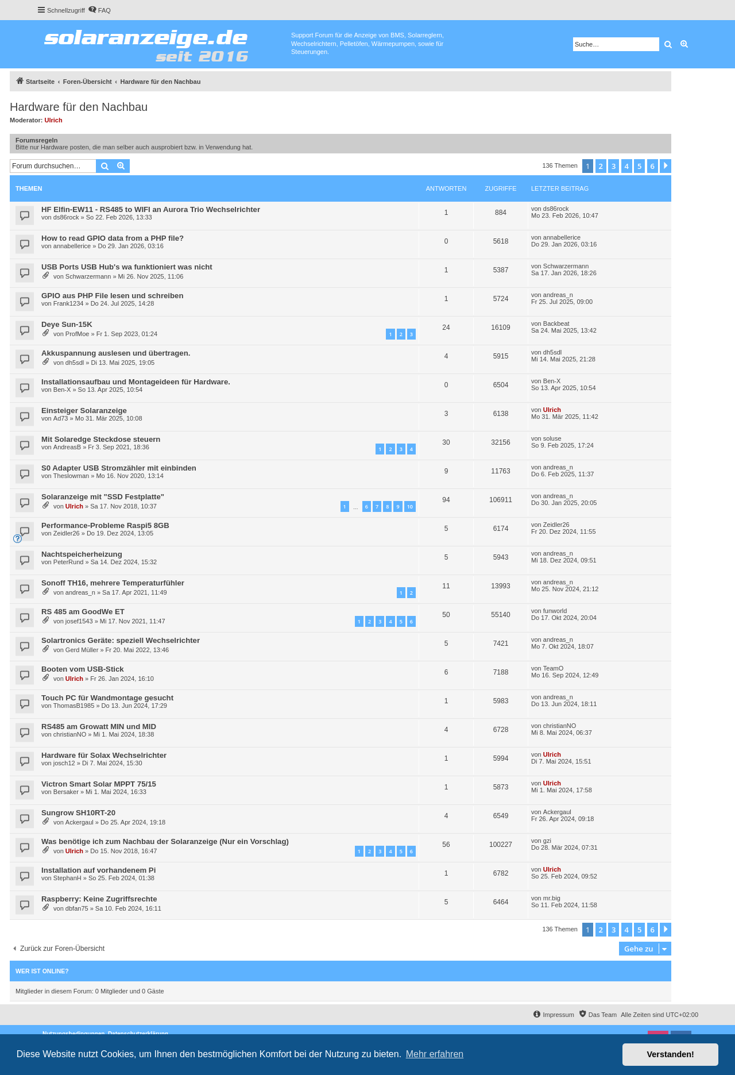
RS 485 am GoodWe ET (83, 611)
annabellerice (72, 245)
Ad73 (60, 418)
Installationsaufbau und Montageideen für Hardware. (135, 381)
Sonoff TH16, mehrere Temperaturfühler (112, 583)
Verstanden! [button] (670, 1054)
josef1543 (79, 621)
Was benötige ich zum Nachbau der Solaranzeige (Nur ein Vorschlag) (165, 841)
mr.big (551, 898)
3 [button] (614, 166)
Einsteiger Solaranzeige (84, 410)
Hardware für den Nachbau (79, 107)
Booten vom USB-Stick (82, 669)
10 (410, 506)
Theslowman (71, 475)
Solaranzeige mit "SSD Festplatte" (102, 496)
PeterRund (68, 561)
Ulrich (54, 120)
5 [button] (639, 166)
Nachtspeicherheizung (81, 554)
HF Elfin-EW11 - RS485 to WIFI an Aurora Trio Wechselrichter (150, 209)
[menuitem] (99, 10)
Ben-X (62, 389)
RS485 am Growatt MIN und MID (98, 726)
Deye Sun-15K (66, 324)
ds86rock (66, 217)
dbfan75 (76, 908)
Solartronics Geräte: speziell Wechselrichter (120, 640)
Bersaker (66, 791)
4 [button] (627, 166)
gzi (547, 840)
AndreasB (67, 447)
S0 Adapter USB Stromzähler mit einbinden (118, 468)
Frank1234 (68, 303)
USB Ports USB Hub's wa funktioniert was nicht (126, 267)
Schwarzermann (88, 276)
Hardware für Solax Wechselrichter (104, 755)
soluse (552, 438)
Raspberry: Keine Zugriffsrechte (99, 899)
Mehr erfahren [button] (435, 1054)
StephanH (67, 877)
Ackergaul (79, 822)
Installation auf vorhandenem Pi (98, 870)
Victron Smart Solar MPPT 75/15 (98, 784)
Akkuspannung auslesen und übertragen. (115, 353)
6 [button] (653, 166)
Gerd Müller (81, 649)
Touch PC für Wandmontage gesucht (107, 697)
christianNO (69, 734)
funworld (555, 610)
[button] (665, 166)
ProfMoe (77, 333)
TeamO (553, 668)
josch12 (64, 763)
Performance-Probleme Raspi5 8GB (105, 525)
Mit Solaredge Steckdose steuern (100, 439)
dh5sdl (74, 362)
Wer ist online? (42, 971)
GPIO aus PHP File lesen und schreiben (112, 295)
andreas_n (558, 294)
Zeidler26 (66, 533)
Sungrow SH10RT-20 (78, 812)
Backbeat (556, 323)
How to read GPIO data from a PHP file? (112, 238)
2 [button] (601, 166)
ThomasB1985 (74, 705)
